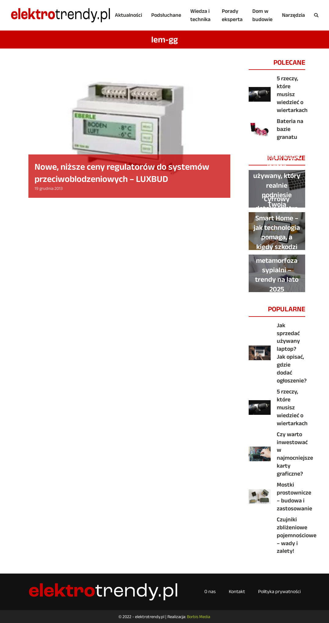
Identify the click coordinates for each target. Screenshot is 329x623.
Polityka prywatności (279, 591)
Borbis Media (198, 616)
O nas (210, 591)
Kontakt (237, 591)
